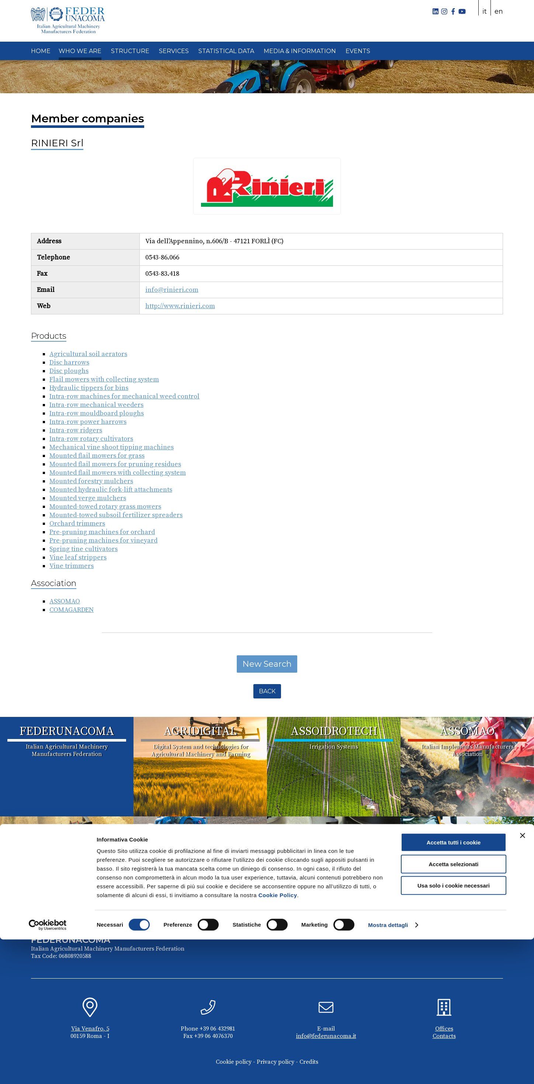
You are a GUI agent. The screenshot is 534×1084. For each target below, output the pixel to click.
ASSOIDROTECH (334, 731)
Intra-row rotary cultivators (91, 439)
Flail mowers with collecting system (104, 379)
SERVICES (174, 51)
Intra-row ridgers (75, 430)
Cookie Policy (278, 1039)
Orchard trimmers (77, 523)
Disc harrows (69, 362)
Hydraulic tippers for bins (88, 388)
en (499, 11)
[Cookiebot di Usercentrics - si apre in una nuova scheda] (47, 1069)
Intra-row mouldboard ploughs (96, 413)
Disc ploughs (69, 371)
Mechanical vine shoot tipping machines (111, 447)
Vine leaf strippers (78, 557)
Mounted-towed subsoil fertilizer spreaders (116, 515)
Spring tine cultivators (83, 549)
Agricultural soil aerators (88, 354)
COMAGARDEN (71, 610)
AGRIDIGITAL (200, 731)
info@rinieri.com (171, 290)
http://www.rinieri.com (180, 306)
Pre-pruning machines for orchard (102, 532)
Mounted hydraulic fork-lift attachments (110, 489)
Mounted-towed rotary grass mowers (105, 506)
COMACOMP (334, 831)
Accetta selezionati (453, 1008)
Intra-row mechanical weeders (96, 405)
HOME (41, 51)
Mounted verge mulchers (87, 498)
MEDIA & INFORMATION (300, 51)
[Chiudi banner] (522, 980)
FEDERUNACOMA (67, 731)
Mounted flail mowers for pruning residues (115, 464)
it (484, 11)
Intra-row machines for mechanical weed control (124, 396)
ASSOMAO (64, 601)
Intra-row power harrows (87, 422)
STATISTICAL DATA (226, 51)
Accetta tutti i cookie (454, 987)
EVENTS (358, 51)
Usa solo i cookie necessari (453, 1030)
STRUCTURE (130, 51)
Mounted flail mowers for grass (97, 456)
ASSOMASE (67, 831)
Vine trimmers (71, 566)
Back (267, 691)
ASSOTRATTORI (200, 831)
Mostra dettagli (388, 1069)
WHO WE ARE (80, 51)
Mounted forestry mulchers (91, 481)
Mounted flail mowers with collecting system (117, 472)
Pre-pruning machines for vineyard (103, 540)
